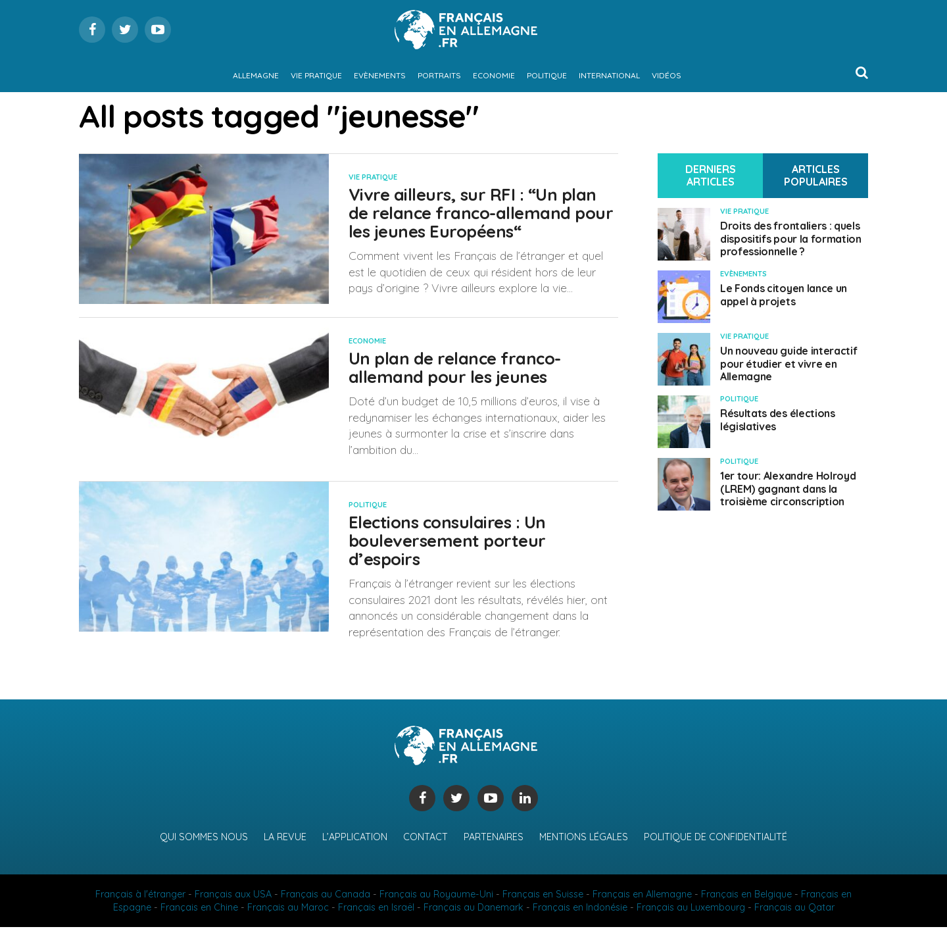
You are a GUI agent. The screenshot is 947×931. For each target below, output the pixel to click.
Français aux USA (233, 898)
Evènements (380, 75)
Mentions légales (583, 840)
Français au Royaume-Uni (436, 898)
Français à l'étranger (140, 898)
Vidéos (666, 75)
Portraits (439, 75)
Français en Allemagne (642, 898)
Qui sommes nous (204, 840)
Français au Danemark (473, 911)
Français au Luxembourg (691, 911)
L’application (354, 840)
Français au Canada (325, 898)
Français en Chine (199, 911)
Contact (425, 840)
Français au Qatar (794, 911)
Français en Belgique (746, 898)
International (609, 75)
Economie (494, 75)
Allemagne (256, 75)
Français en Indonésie (580, 911)
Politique (547, 75)
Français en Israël (376, 911)
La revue (285, 840)
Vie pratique (316, 75)
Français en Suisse (542, 898)
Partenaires (493, 840)
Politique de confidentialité (715, 840)
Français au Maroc (288, 911)
